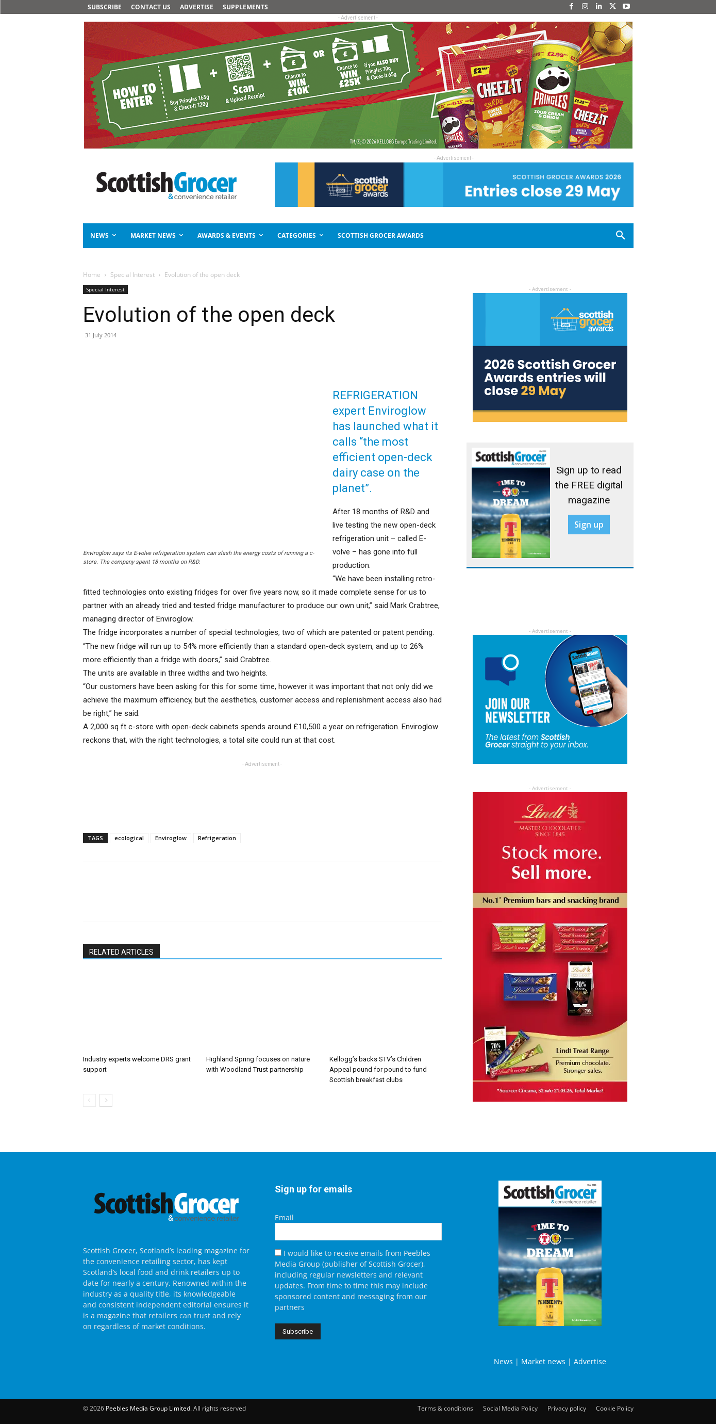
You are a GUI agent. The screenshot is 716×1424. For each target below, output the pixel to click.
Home (92, 274)
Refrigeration (217, 838)
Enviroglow (171, 838)
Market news (543, 1361)
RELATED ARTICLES (121, 952)
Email (284, 1217)
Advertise (590, 1361)
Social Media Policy (510, 1408)
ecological (129, 838)
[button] (583, 235)
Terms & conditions (445, 1408)
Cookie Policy (615, 1408)
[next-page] (105, 1100)
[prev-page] (89, 1100)
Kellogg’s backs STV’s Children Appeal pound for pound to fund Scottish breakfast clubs (378, 1069)
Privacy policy (566, 1408)
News (503, 1361)
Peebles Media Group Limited (148, 1408)
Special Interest (132, 274)
